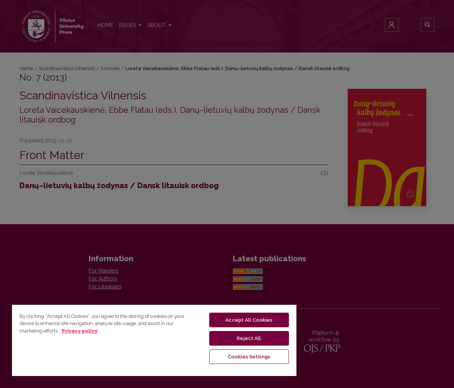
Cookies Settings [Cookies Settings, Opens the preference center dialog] (249, 357)
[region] (154, 340)
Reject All (249, 338)
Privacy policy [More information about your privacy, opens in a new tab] (79, 331)
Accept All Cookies (248, 320)
